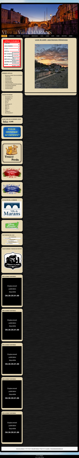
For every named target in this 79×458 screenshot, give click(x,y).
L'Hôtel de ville (7, 76)
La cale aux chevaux (9, 88)
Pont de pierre (7, 104)
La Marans (7, 111)
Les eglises (7, 99)
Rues (6, 101)
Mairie (6, 105)
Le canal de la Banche (9, 86)
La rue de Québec (8, 78)
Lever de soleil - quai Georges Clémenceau (51, 40)
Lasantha (48, 448)
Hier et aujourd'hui (8, 112)
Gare (6, 109)
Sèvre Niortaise (8, 96)
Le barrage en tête (8, 81)
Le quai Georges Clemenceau (10, 85)
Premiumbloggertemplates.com (56, 448)
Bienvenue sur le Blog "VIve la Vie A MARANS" (13, 75)
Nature (6, 108)
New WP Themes (35, 448)
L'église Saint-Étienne (9, 82)
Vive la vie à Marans (20, 448)
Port (6, 102)
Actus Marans (7, 98)
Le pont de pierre (8, 79)
